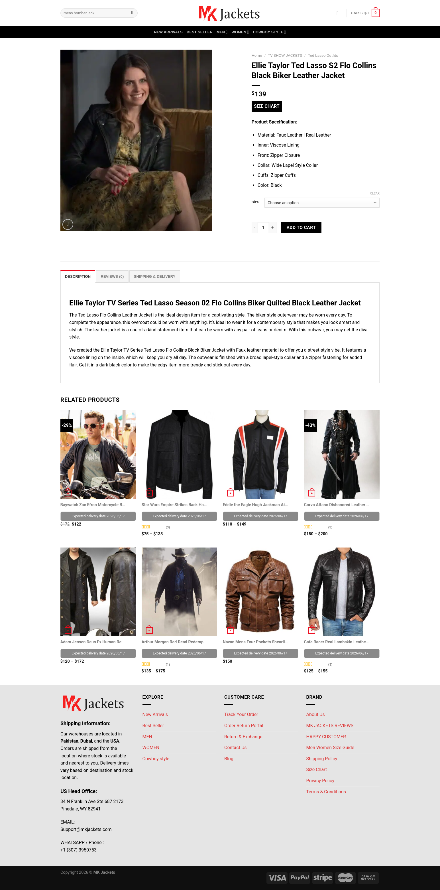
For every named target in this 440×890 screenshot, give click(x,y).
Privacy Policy (320, 780)
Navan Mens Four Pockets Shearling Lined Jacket (256, 642)
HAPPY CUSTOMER (326, 736)
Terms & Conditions (326, 791)
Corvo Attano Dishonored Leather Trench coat (337, 504)
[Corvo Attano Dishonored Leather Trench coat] (342, 454)
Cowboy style (269, 32)
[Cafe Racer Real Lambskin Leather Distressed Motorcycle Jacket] (342, 592)
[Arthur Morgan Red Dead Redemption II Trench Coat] (179, 592)
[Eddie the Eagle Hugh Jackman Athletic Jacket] (260, 454)
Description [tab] (78, 276)
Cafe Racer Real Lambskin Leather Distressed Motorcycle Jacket (337, 642)
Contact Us (235, 747)
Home (257, 55)
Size (255, 202)
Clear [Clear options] (375, 193)
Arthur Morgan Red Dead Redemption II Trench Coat (174, 642)
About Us (315, 714)
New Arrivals (168, 32)
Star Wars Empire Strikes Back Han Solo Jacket (174, 504)
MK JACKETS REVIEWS (330, 725)
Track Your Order (241, 714)
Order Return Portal (243, 725)
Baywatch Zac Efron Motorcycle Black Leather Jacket (93, 504)
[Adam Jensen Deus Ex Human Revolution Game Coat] (98, 592)
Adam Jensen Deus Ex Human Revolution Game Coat (93, 642)
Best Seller (200, 32)
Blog (228, 758)
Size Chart (267, 106)
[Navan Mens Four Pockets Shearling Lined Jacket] (260, 592)
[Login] (339, 13)
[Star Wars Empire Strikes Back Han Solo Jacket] (179, 454)
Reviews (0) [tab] (112, 276)
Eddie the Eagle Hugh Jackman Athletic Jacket (256, 504)
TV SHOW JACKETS (285, 55)
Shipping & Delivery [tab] (155, 276)
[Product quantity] (263, 227)
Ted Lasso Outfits (323, 55)
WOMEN (240, 32)
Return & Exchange (243, 736)
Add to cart (301, 227)
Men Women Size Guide (330, 747)
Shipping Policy (321, 758)
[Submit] (132, 13)
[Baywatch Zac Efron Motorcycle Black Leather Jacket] (98, 454)
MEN (222, 32)
